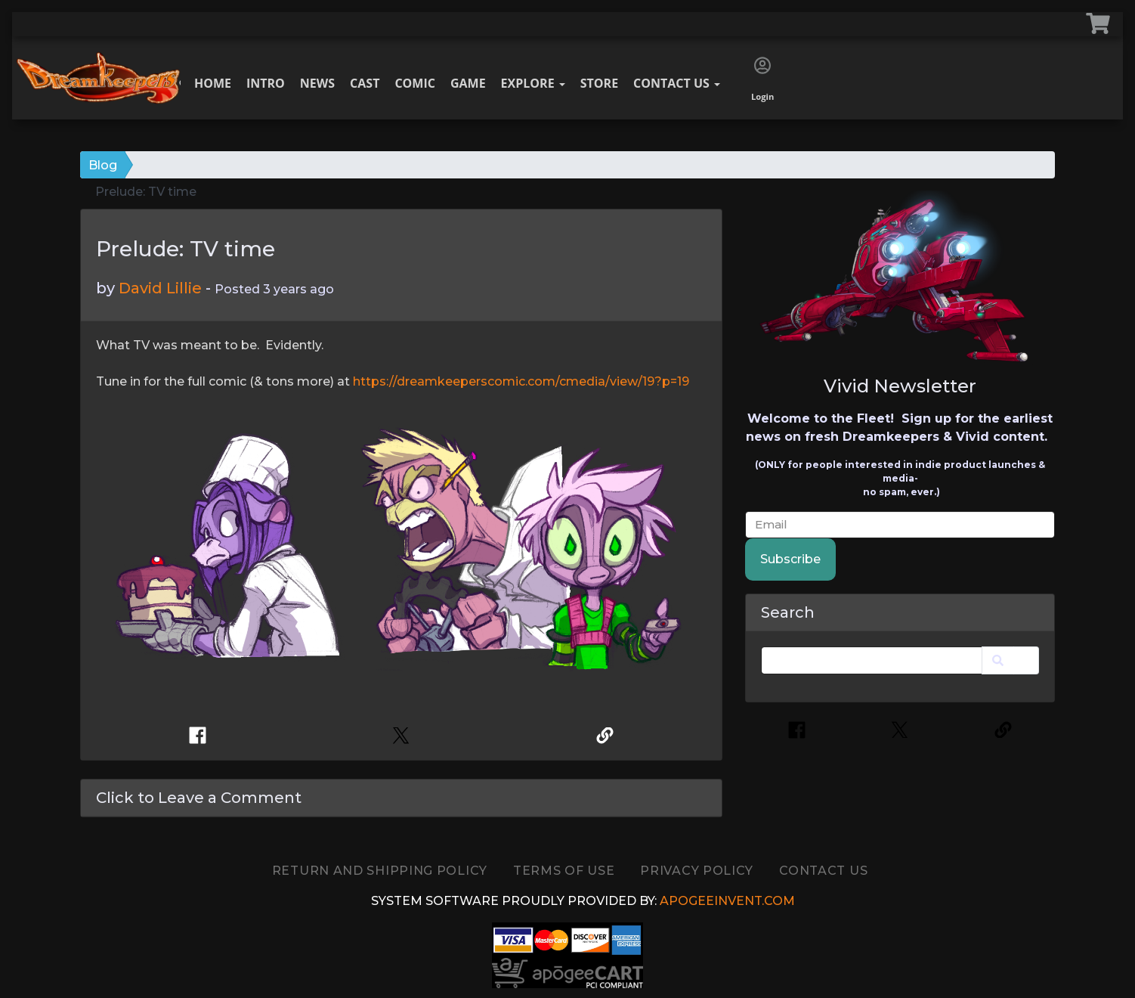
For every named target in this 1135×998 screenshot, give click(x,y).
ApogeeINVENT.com (727, 901)
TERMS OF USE (563, 870)
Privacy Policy (696, 870)
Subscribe (790, 559)
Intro (265, 83)
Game (468, 83)
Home (212, 83)
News (317, 83)
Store (599, 83)
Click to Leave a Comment (199, 798)
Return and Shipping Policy (379, 870)
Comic (414, 83)
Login (762, 79)
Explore (533, 83)
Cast (364, 83)
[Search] (871, 660)
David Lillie (160, 288)
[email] (900, 525)
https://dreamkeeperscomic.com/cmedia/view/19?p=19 (521, 381)
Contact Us (676, 83)
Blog (102, 165)
